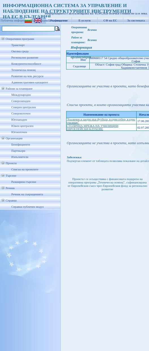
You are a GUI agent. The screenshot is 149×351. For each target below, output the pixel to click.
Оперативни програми (20, 38)
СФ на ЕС (110, 20)
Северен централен (23, 107)
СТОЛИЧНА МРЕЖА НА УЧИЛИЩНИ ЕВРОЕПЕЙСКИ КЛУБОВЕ (92, 127)
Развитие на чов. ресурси (27, 76)
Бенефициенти (20, 144)
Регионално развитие (24, 57)
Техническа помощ (23, 70)
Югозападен (19, 119)
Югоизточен (19, 132)
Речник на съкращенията (27, 194)
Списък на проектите (24, 169)
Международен (21, 94)
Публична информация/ (16, 20)
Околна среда (20, 51)
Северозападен (20, 101)
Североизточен (21, 113)
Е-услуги (85, 20)
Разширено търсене (23, 181)
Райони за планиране (19, 88)
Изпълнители (19, 157)
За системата (136, 20)
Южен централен (22, 125)
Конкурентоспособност (26, 63)
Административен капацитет (29, 82)
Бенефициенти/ (58, 20)
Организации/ (40, 20)
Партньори (18, 150)
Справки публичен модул (27, 206)
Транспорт (18, 45)
